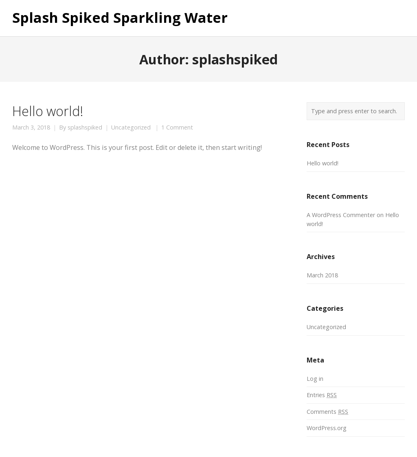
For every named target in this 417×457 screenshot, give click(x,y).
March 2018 (322, 275)
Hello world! (47, 111)
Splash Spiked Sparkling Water (120, 18)
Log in (315, 378)
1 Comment (177, 127)
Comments (327, 411)
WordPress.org (327, 428)
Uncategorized (131, 127)
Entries (322, 395)
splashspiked (85, 127)
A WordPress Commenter (341, 215)
